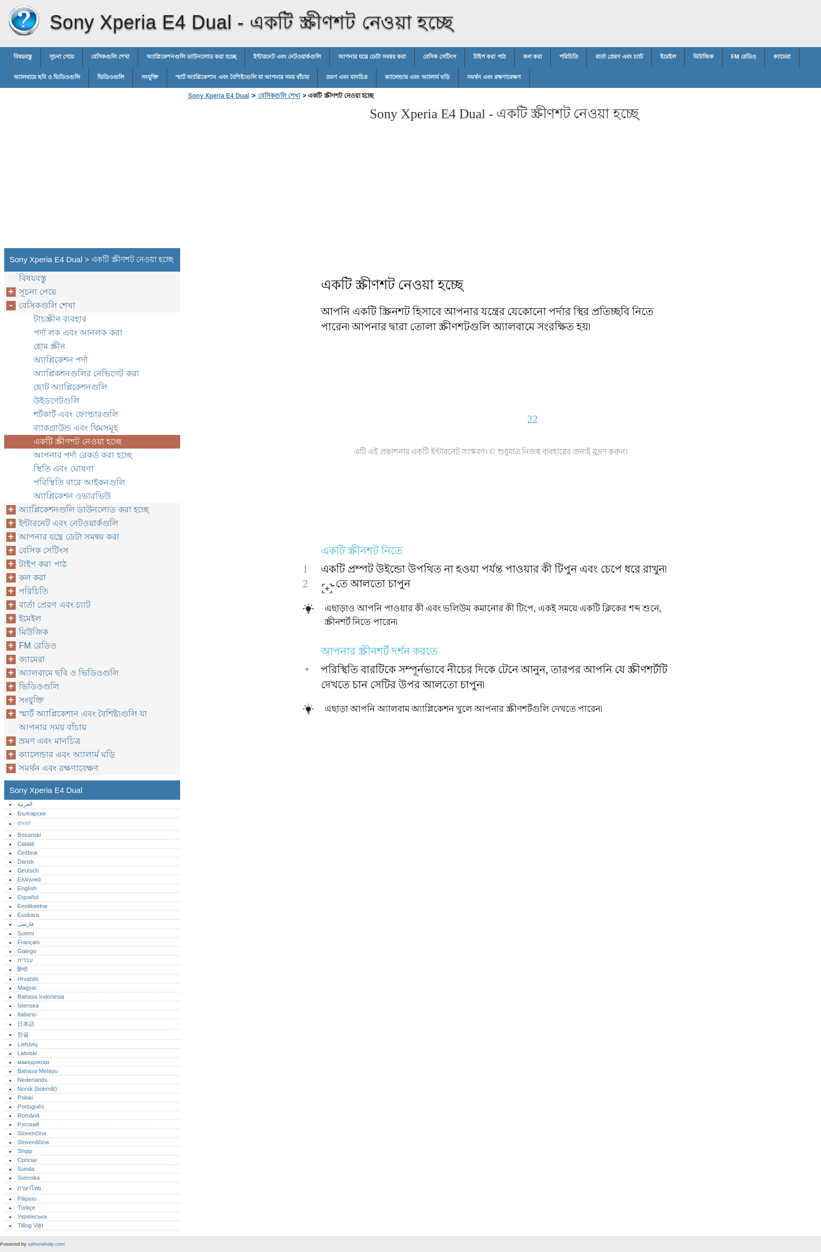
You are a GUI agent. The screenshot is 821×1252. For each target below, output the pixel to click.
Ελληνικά (29, 879)
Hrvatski (27, 979)
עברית (24, 960)
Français (28, 942)
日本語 (26, 1024)
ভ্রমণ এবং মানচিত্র (347, 77)
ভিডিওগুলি (110, 77)
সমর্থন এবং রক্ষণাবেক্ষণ (494, 77)
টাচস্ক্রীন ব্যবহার (60, 319)
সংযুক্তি (149, 77)
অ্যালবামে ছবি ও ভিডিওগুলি (47, 77)
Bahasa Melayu (37, 1071)
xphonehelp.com (46, 1244)
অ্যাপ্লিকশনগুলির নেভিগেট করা (86, 373)
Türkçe (26, 1207)
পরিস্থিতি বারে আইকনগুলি (79, 482)
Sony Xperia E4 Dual (23, 21)
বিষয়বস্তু (23, 56)
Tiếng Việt (30, 1225)
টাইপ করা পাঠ (489, 56)
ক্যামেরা (782, 56)
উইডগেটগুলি (57, 400)
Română (28, 1115)
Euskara (28, 915)
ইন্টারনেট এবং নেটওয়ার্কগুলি (287, 56)
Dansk (25, 861)
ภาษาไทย (29, 1188)
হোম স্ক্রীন (49, 346)
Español (27, 897)
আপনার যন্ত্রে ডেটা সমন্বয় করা (372, 56)
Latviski (27, 1053)
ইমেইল (668, 56)
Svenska (28, 1178)
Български (31, 813)
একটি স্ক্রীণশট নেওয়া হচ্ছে (77, 441)
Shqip (24, 1151)
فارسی (25, 924)
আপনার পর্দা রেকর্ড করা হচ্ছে (83, 455)
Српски (27, 1160)
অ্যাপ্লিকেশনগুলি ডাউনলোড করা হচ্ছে (191, 56)
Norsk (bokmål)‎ (37, 1089)
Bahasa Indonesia (40, 996)
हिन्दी (22, 969)
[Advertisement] (273, 177)
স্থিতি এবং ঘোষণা (64, 468)
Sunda (25, 1169)
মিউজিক (703, 56)
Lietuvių (27, 1044)
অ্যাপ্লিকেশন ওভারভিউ (72, 495)
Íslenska (28, 1005)
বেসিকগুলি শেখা (110, 56)
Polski (25, 1097)
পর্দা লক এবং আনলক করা (78, 332)
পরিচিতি (568, 56)
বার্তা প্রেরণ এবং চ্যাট (619, 56)
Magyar (27, 988)
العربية (24, 804)
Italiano (26, 1014)
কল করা (532, 56)
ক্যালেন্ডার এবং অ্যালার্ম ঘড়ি (417, 77)
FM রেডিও (743, 56)
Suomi (25, 933)
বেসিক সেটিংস (439, 56)
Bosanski (29, 835)
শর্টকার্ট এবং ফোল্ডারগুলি (76, 414)
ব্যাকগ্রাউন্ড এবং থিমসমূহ (76, 427)
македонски (33, 1062)
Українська (32, 1216)
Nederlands (32, 1080)
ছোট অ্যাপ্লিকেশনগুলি (70, 387)
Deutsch (28, 870)
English (27, 888)
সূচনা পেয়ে (61, 56)
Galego (26, 951)
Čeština (27, 852)
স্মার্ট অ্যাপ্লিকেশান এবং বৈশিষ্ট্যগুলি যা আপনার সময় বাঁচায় (242, 77)
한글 (23, 1034)
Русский (28, 1124)
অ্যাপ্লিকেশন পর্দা (61, 359)
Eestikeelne (32, 906)
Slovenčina (31, 1133)
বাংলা (23, 823)
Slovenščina (33, 1142)
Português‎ (30, 1106)
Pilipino (26, 1198)
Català (25, 844)
